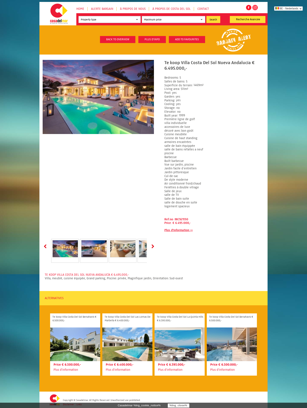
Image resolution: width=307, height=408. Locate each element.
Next (152, 246)
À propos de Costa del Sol (171, 9)
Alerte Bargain (102, 9)
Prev (46, 246)
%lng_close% (178, 405)
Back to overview (117, 39)
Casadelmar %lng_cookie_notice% (139, 405)
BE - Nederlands (286, 8)
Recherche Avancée (248, 19)
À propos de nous (133, 9)
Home (80, 9)
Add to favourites (187, 39)
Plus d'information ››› (178, 230)
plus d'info (152, 39)
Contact (203, 9)
